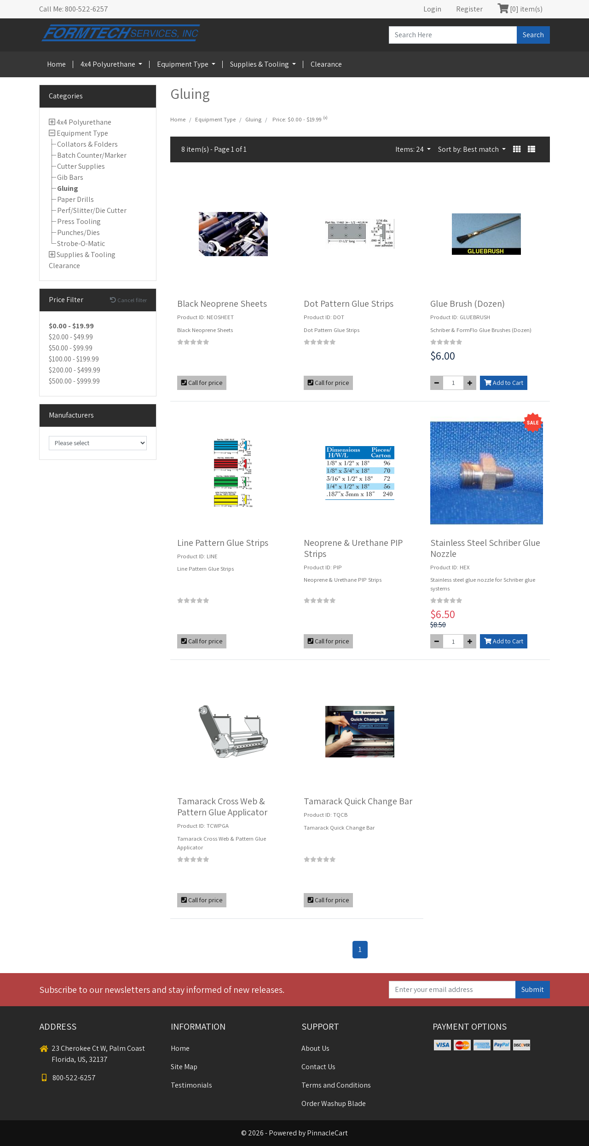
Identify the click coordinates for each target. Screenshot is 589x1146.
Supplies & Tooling (260, 64)
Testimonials (191, 1085)
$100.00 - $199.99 (74, 359)
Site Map (184, 1067)
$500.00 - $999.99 (74, 381)
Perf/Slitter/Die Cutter (92, 210)
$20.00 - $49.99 (71, 337)
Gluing (67, 188)
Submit (532, 989)
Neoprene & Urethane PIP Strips (353, 548)
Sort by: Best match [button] (469, 149)
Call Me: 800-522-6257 (73, 9)
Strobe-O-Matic (81, 243)
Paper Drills (75, 199)
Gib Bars (70, 177)
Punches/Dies (78, 232)
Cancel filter (128, 300)
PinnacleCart (327, 1133)
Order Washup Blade (333, 1103)
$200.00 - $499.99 (74, 370)
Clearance (326, 64)
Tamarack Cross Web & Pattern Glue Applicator (222, 806)
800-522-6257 (68, 1078)
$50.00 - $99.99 (70, 348)
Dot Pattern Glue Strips (348, 303)
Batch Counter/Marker (92, 155)
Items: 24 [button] (410, 149)
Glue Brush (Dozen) (467, 303)
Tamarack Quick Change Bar (358, 801)
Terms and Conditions (336, 1085)
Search (533, 35)
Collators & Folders (87, 144)
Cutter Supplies (81, 166)
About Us (315, 1048)
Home (56, 64)
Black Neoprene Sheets (222, 303)
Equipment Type (183, 64)
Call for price (201, 382)
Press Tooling (79, 221)
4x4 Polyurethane (109, 64)
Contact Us (318, 1067)
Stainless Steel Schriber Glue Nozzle (485, 548)
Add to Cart (503, 382)
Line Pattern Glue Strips (222, 543)
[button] (516, 149)
